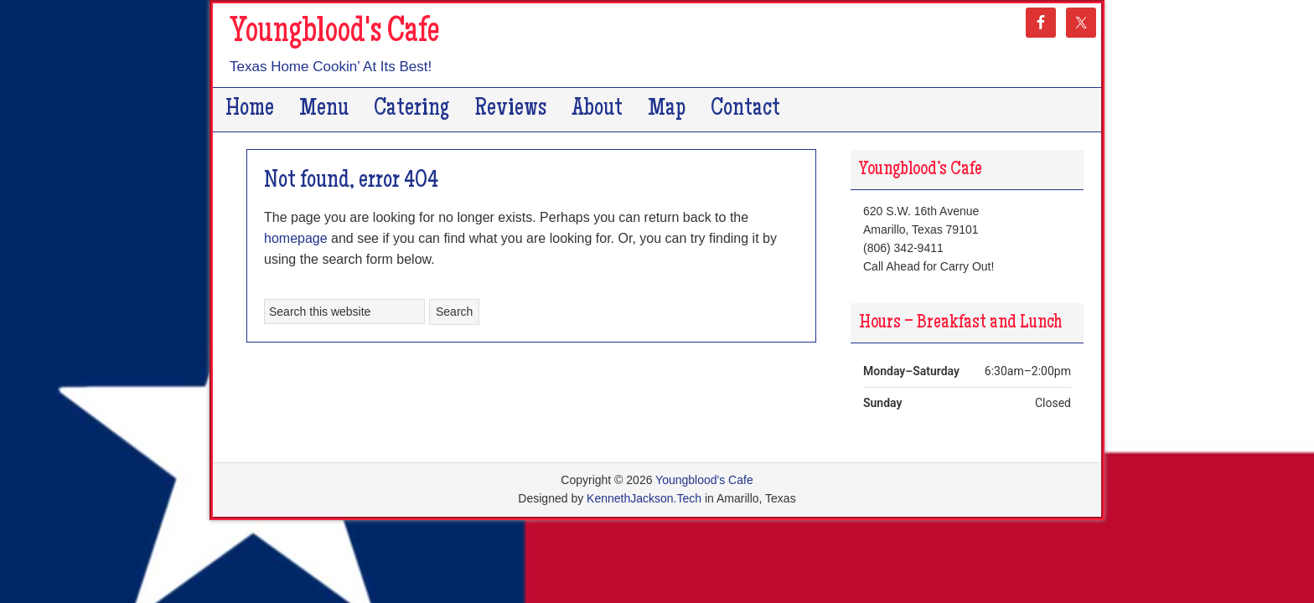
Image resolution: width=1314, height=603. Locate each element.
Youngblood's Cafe (334, 33)
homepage (296, 238)
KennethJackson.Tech (644, 498)
